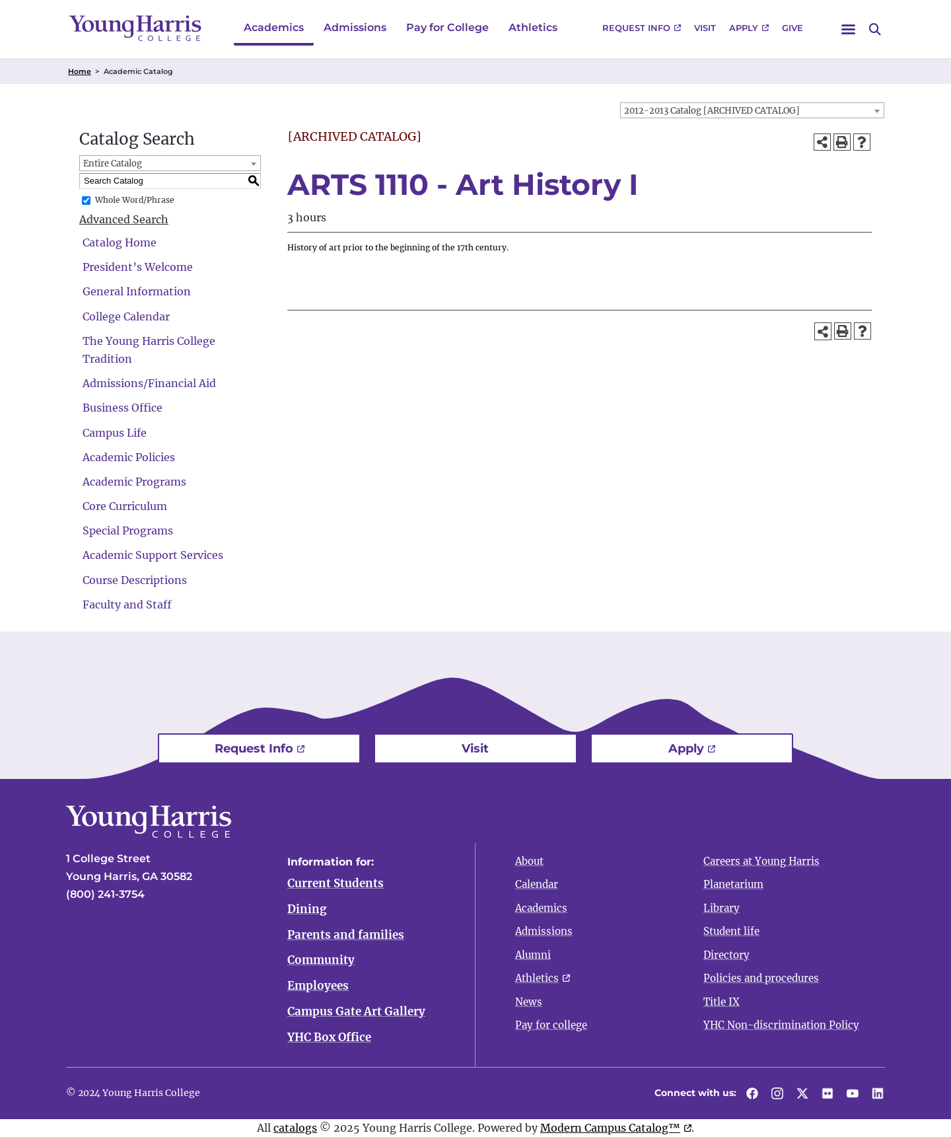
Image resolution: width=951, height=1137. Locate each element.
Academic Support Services (153, 555)
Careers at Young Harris (761, 861)
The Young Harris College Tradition (149, 349)
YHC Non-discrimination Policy (781, 1025)
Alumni (533, 955)
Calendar (536, 884)
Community (321, 960)
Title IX (721, 1002)
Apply (743, 27)
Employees (318, 986)
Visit (705, 27)
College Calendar (126, 316)
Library (721, 908)
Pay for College (447, 27)
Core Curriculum (125, 506)
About (529, 861)
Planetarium (733, 884)
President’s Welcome (138, 267)
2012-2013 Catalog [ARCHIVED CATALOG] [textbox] (712, 110)
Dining (307, 909)
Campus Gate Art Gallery (356, 1011)
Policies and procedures (761, 978)
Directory (726, 955)
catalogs (295, 1127)
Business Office (122, 407)
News (528, 1002)
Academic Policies (129, 457)
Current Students (335, 883)
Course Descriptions (135, 580)
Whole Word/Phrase (134, 200)
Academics (274, 27)
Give (792, 27)
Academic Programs (134, 481)
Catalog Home (120, 242)
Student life (731, 931)
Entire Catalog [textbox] (112, 163)
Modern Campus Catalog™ (610, 1127)
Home (79, 71)
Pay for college (551, 1025)
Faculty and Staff (127, 604)
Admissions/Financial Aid (149, 383)
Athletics (533, 27)
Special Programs (128, 530)
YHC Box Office (329, 1037)
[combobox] (752, 110)
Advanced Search (123, 219)
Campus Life (115, 432)
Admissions (355, 27)
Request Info (636, 27)
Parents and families (345, 935)
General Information (137, 291)
